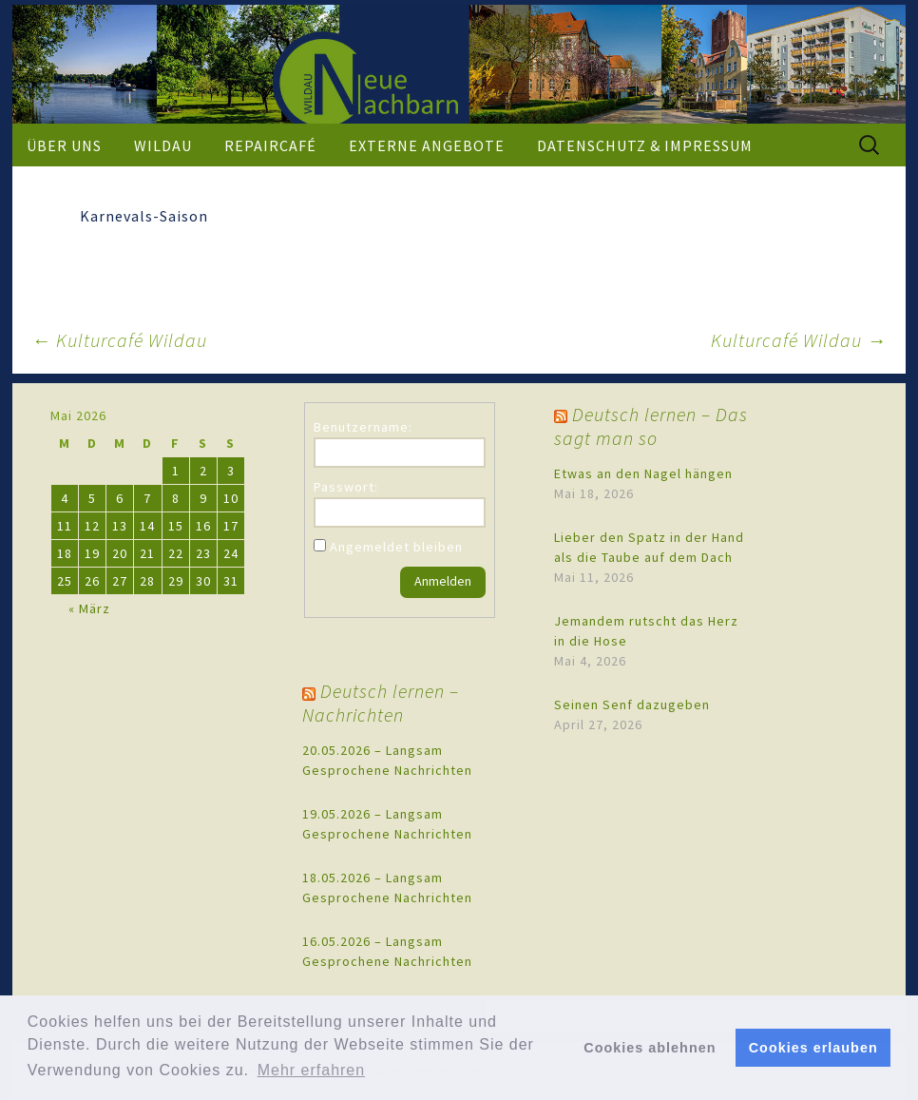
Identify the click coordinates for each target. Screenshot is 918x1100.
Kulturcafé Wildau (119, 340)
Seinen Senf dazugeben (632, 704)
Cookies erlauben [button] (813, 1047)
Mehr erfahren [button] (312, 1070)
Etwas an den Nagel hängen (643, 473)
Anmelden (442, 580)
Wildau (163, 145)
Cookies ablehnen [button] (649, 1047)
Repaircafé (270, 145)
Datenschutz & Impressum (645, 145)
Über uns (64, 145)
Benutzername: (363, 426)
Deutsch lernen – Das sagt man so (651, 426)
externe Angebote (427, 145)
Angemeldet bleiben (396, 546)
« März (89, 608)
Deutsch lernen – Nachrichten (380, 702)
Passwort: (346, 486)
